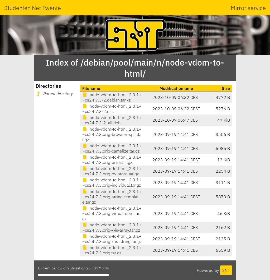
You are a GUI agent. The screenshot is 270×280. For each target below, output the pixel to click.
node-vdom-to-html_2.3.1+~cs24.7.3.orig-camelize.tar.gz (112, 148)
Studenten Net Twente (32, 8)
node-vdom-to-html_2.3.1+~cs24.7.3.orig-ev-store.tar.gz (112, 171)
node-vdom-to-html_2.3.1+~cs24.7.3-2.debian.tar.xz (112, 97)
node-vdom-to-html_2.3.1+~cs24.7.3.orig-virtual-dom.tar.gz (112, 213)
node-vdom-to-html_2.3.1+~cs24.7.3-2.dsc (112, 108)
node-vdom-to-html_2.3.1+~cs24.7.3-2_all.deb (112, 120)
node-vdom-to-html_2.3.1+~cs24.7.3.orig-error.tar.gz (112, 159)
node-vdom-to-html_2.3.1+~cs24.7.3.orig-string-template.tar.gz (112, 197)
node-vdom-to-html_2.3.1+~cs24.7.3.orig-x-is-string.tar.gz (112, 238)
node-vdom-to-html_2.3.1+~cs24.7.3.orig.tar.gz (112, 250)
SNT (226, 270)
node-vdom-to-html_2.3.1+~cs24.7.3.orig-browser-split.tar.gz (112, 134)
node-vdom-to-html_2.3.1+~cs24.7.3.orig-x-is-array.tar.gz (112, 227)
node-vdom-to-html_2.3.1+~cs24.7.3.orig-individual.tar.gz (112, 182)
